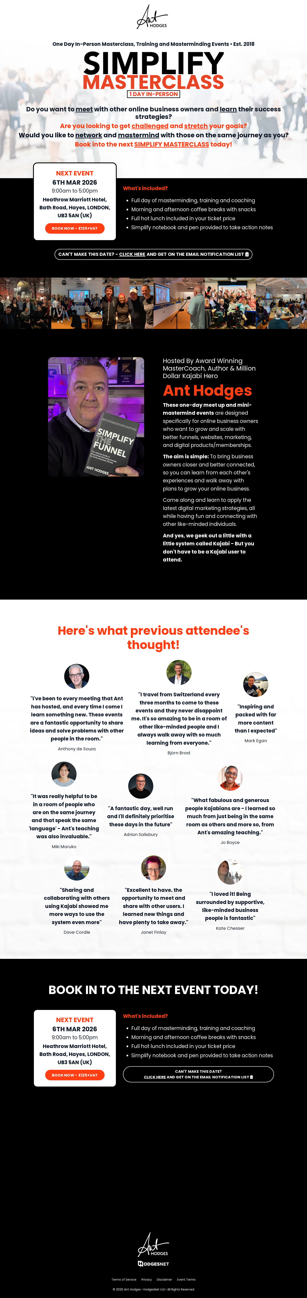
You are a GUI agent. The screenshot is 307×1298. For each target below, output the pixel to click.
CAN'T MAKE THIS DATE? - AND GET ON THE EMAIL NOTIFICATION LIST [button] (153, 254)
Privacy (146, 1279)
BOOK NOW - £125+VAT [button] (75, 228)
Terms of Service (123, 1279)
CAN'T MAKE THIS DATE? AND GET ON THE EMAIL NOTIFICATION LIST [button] (198, 1074)
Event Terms (186, 1279)
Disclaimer (164, 1279)
